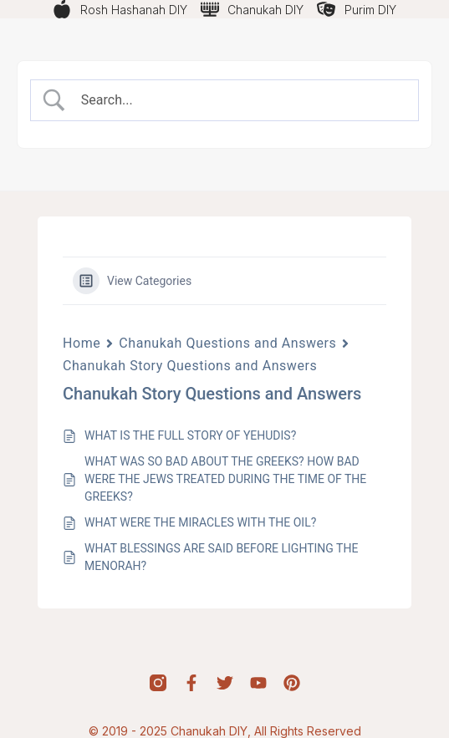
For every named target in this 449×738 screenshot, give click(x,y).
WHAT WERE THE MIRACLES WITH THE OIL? (200, 522)
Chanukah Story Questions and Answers (190, 366)
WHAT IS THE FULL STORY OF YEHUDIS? (190, 435)
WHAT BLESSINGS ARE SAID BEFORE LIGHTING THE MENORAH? (221, 557)
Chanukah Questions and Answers (227, 343)
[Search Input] (239, 100)
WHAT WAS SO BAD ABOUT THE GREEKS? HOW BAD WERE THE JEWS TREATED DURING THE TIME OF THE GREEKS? (225, 479)
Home (81, 343)
